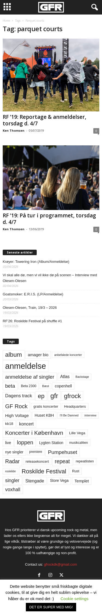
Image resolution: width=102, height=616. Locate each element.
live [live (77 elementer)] (8, 443)
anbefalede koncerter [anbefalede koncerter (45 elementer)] (68, 354)
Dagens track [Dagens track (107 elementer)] (18, 395)
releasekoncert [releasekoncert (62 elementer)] (37, 461)
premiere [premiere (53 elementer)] (35, 452)
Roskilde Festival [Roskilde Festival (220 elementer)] (44, 471)
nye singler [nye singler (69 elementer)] (14, 452)
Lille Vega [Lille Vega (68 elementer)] (77, 433)
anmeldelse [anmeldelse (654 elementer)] (25, 365)
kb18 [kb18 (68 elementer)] (9, 424)
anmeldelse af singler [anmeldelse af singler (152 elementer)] (29, 377)
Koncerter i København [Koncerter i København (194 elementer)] (34, 433)
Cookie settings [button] (75, 598)
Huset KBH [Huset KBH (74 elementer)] (44, 415)
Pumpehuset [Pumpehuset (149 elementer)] (62, 452)
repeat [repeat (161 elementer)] (62, 461)
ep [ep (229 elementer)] (41, 396)
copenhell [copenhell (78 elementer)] (63, 386)
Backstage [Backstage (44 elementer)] (82, 376)
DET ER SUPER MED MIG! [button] (51, 607)
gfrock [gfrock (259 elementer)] (72, 395)
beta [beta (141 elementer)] (10, 386)
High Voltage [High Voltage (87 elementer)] (17, 415)
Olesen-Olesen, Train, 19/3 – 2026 (30, 308)
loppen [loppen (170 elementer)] (25, 442)
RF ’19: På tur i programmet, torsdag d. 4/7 (49, 219)
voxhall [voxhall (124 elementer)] (12, 489)
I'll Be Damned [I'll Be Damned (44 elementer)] (69, 415)
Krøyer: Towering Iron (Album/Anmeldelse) (36, 262)
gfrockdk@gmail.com (60, 564)
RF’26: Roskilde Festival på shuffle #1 (32, 321)
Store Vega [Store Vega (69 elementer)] (59, 480)
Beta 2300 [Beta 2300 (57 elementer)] (28, 386)
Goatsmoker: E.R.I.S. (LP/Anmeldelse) (33, 294)
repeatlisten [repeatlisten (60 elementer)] (85, 461)
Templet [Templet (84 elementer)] (82, 481)
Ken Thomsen (13, 130)
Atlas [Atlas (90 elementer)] (65, 376)
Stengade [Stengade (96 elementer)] (34, 480)
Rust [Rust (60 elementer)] (75, 471)
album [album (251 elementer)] (13, 354)
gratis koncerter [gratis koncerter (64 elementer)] (45, 406)
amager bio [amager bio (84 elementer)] (38, 354)
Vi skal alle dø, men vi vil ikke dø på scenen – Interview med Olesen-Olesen (50, 278)
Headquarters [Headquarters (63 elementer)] (75, 406)
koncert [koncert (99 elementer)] (26, 423)
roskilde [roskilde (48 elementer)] (10, 471)
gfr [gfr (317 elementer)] (54, 395)
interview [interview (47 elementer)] (90, 415)
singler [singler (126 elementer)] (12, 480)
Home (6, 20)
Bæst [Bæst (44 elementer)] (45, 386)
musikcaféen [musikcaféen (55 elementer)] (78, 443)
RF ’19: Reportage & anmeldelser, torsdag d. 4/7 (44, 120)
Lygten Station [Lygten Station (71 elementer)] (51, 443)
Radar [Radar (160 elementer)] (12, 461)
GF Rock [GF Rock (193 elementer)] (16, 406)
